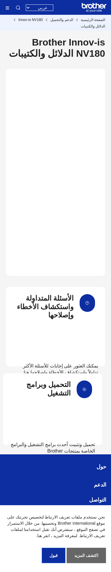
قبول (53, 555)
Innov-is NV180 (30, 20)
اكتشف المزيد (86, 555)
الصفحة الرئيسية (93, 20)
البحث (18, 8)
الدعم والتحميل (61, 20)
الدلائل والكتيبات (93, 26)
